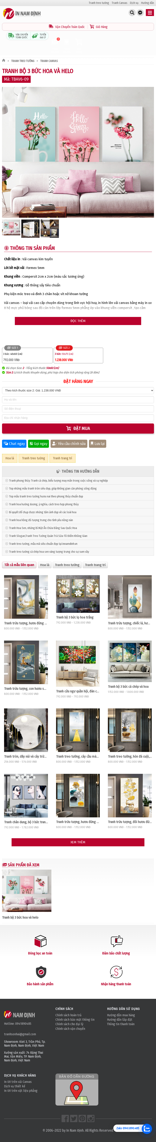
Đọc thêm (78, 321)
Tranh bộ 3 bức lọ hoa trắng (74, 617)
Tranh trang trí (62, 458)
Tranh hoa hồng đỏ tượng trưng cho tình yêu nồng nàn (41, 520)
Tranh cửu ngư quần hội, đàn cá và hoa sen (78, 691)
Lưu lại (98, 443)
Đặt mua (78, 428)
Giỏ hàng (79, 46)
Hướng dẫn (147, 3)
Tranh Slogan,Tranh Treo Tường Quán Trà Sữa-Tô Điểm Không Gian (48, 536)
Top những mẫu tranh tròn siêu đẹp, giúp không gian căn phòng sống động (53, 488)
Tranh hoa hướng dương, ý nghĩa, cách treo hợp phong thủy (44, 504)
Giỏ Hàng (98, 27)
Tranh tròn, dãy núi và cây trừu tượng (26, 756)
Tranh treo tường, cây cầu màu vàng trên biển (78, 756)
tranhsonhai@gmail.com (20, 1034)
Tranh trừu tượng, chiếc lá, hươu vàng (130, 623)
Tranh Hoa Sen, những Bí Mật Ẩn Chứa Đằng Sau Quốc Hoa (43, 528)
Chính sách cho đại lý (69, 1024)
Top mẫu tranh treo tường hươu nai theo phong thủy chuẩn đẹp (46, 496)
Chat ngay (14, 443)
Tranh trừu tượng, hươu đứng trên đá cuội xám (78, 822)
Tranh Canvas (119, 3)
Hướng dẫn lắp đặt (119, 1020)
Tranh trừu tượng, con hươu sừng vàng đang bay (26, 689)
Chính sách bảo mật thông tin (74, 1020)
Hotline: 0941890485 (17, 1024)
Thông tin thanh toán (120, 1024)
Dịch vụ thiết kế (14, 1086)
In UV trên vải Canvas (18, 1082)
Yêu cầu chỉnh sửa (69, 443)
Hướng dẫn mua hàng (121, 1015)
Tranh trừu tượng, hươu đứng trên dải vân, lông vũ (26, 623)
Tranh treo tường (99, 3)
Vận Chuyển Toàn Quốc (67, 27)
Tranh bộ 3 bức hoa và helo (20, 917)
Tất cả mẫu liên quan (19, 565)
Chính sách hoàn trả (68, 1015)
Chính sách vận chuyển (70, 1029)
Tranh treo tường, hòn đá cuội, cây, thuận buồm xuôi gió (130, 756)
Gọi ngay (38, 443)
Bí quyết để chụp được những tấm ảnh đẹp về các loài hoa (42, 512)
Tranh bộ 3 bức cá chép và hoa (128, 687)
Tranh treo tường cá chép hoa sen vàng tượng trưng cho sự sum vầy (49, 551)
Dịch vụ (134, 3)
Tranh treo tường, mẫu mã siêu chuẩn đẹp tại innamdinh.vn (43, 544)
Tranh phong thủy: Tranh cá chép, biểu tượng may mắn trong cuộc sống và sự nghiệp (58, 480)
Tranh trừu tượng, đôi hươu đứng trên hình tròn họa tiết (130, 822)
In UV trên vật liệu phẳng (20, 1091)
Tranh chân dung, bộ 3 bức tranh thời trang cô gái (26, 822)
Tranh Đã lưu (67, 46)
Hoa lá (9, 458)
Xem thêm (77, 842)
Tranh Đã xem (55, 46)
